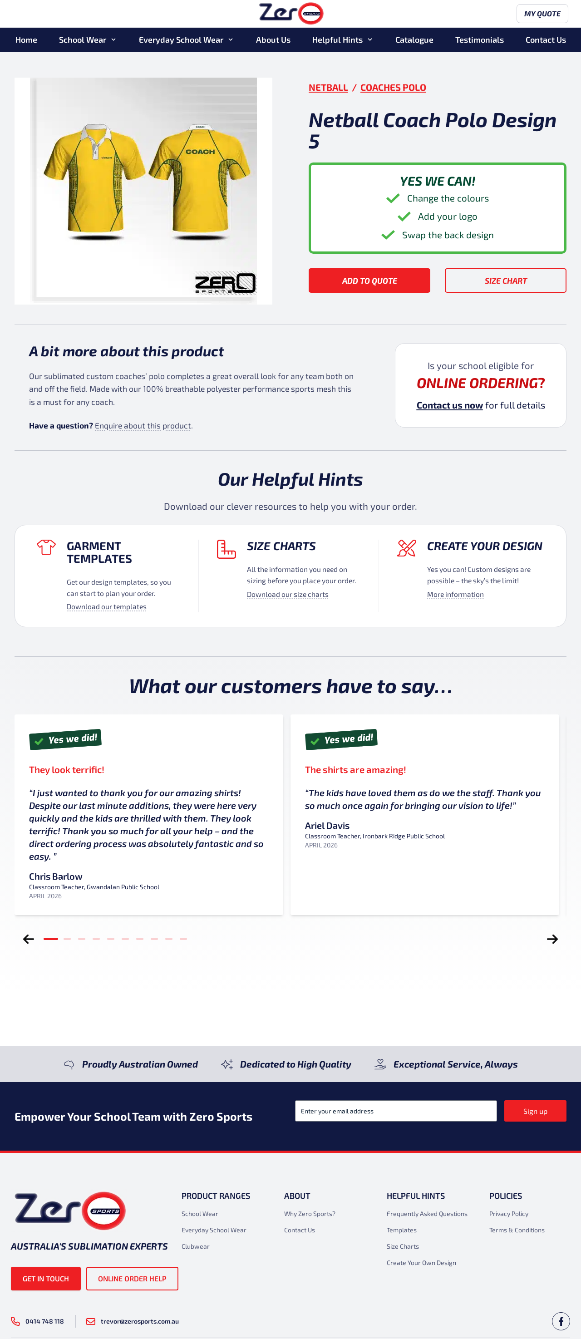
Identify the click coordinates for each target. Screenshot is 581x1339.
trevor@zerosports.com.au (132, 1321)
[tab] (51, 939)
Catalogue (414, 40)
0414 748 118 (37, 1321)
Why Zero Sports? (309, 1213)
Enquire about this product (143, 425)
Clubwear (196, 1246)
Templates (402, 1230)
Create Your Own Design (421, 1262)
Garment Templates (99, 552)
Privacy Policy (508, 1213)
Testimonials (479, 40)
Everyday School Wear (181, 40)
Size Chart (506, 281)
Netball (328, 87)
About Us (273, 40)
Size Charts (281, 545)
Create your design (484, 545)
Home (26, 40)
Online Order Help (132, 1278)
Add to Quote (369, 281)
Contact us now (450, 404)
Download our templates (107, 606)
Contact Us (546, 40)
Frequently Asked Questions (427, 1213)
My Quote (540, 14)
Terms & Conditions (517, 1230)
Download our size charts (288, 594)
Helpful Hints (337, 40)
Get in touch (46, 1278)
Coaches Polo (393, 87)
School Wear (82, 40)
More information (455, 594)
